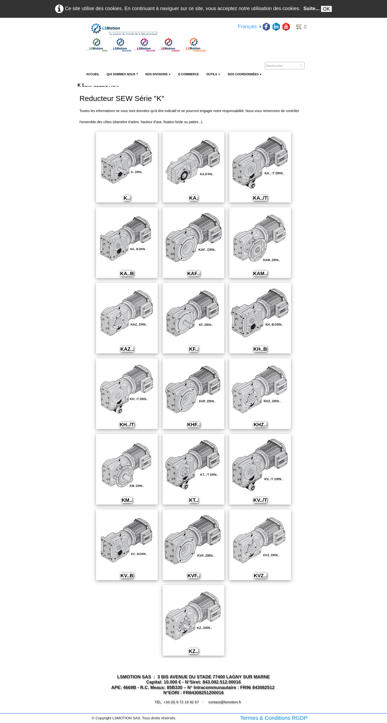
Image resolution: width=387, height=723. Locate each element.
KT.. (193, 500)
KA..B (127, 273)
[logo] (145, 30)
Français (250, 26)
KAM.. (260, 273)
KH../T (127, 424)
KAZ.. (126, 349)
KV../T (260, 500)
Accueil (92, 74)
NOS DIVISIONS (158, 74)
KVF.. (194, 575)
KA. (193, 198)
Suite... (311, 8)
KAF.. (193, 273)
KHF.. (193, 424)
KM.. (127, 500)
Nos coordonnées (245, 74)
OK (326, 9)
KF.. (193, 349)
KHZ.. (260, 424)
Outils (213, 74)
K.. (127, 198)
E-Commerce (188, 74)
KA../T (260, 198)
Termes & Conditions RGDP (274, 718)
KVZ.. (260, 575)
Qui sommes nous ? (122, 74)
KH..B (260, 349)
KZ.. (193, 651)
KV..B (126, 575)
